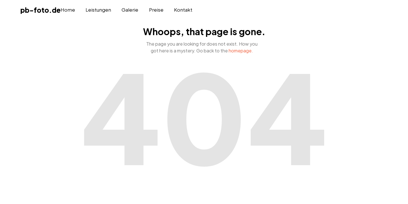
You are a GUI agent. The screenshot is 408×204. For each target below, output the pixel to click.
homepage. (241, 51)
